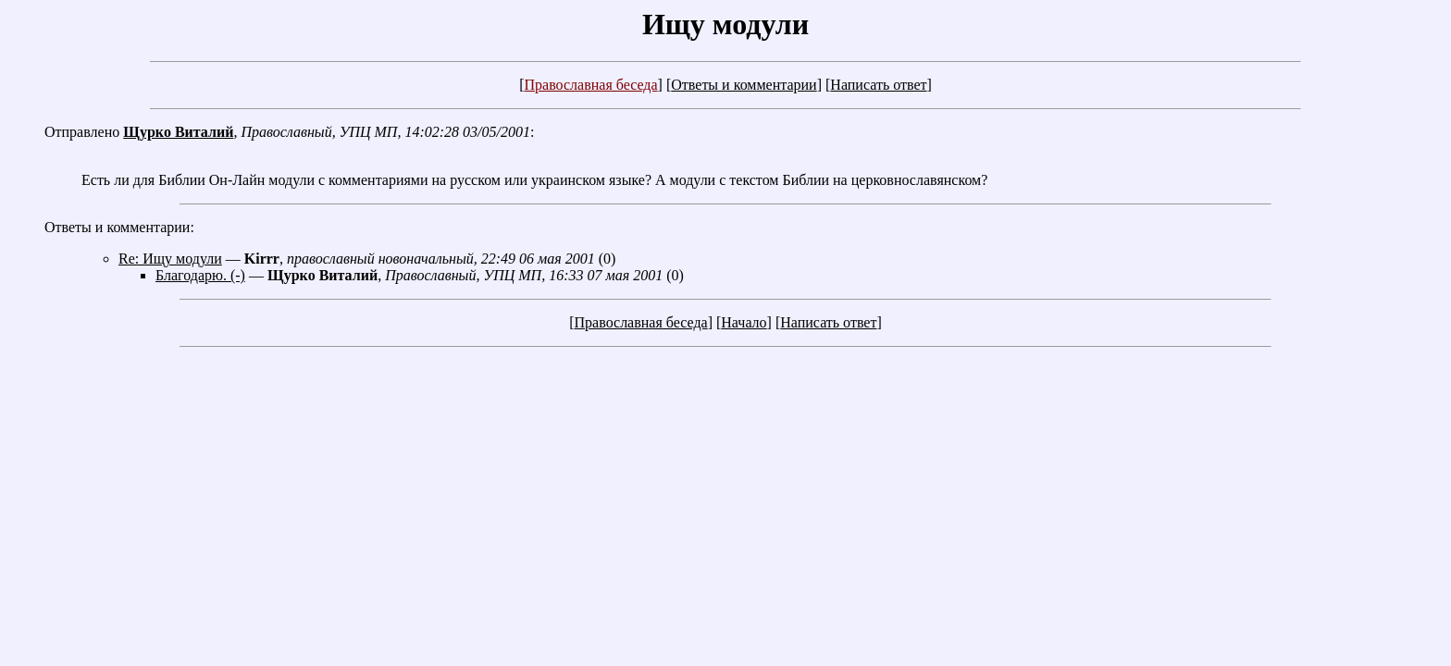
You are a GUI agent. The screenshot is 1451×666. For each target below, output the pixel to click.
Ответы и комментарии (743, 84)
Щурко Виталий (178, 132)
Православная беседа (590, 84)
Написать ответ (878, 84)
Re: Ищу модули (170, 258)
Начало (743, 322)
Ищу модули (725, 24)
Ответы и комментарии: (119, 227)
